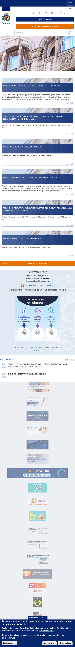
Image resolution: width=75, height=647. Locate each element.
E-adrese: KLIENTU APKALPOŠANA (40, 285)
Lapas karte (66, 13)
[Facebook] (39, 12)
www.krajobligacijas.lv (45, 19)
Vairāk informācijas (46, 633)
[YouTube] (46, 12)
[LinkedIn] (52, 12)
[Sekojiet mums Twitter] (33, 12)
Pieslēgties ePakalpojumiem (48, 26)
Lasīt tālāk (69, 103)
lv (65, 9)
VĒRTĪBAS (37, 351)
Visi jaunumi (70, 360)
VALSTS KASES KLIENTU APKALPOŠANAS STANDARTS (38, 347)
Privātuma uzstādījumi (38, 620)
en (70, 9)
